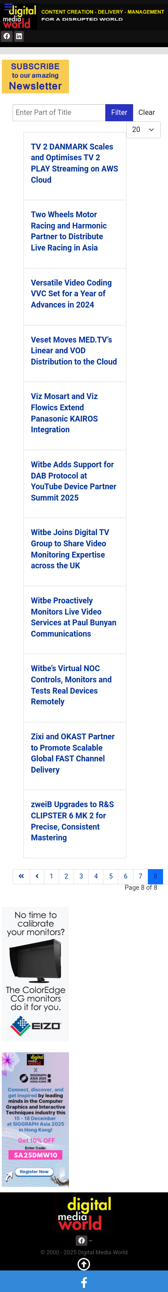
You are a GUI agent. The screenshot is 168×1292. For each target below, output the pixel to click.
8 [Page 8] (155, 876)
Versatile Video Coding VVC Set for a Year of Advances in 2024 (71, 293)
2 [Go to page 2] (66, 876)
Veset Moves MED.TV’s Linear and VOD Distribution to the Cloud (74, 350)
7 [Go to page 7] (140, 876)
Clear (146, 112)
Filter (119, 112)
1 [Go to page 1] (51, 876)
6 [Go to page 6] (125, 876)
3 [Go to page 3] (81, 876)
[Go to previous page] (37, 876)
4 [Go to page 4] (96, 876)
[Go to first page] (21, 876)
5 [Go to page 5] (110, 876)
